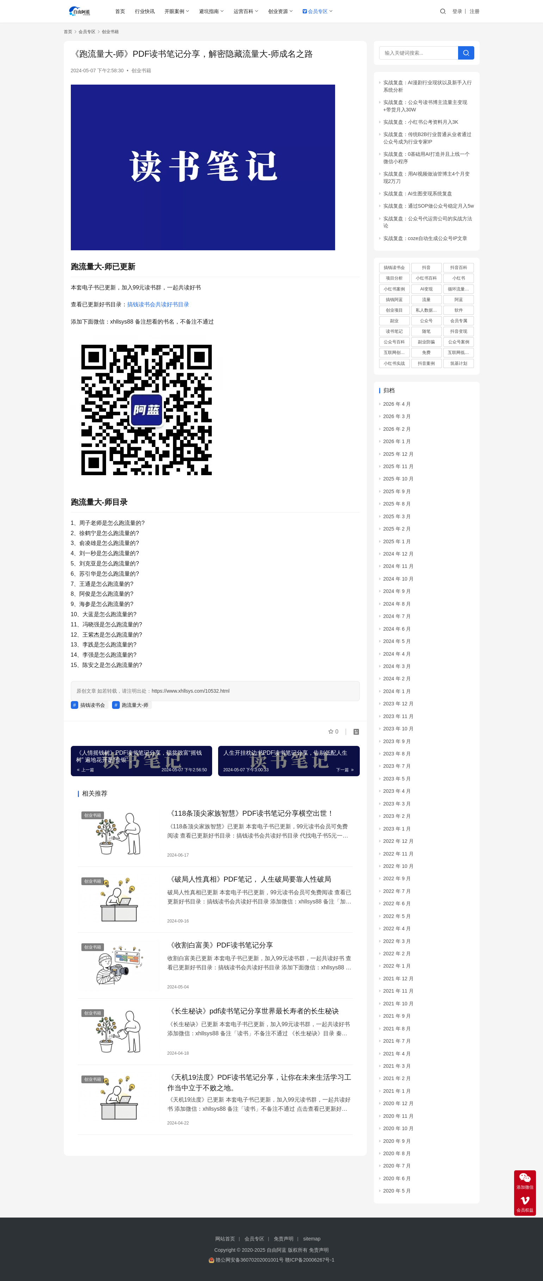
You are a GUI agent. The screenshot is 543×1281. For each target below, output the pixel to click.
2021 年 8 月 (397, 1028)
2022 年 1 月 (397, 966)
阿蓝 (459, 299)
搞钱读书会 (92, 705)
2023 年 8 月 (397, 753)
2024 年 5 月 (397, 641)
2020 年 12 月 (398, 1103)
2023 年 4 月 (397, 791)
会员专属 (458, 320)
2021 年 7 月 (397, 1041)
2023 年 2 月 (397, 816)
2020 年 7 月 (397, 1166)
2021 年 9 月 (397, 1016)
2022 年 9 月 (397, 878)
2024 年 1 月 (397, 691)
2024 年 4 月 (397, 654)
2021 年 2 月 (397, 1078)
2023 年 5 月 (397, 779)
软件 (459, 310)
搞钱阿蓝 (394, 299)
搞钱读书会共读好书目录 (158, 304)
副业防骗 (426, 341)
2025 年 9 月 (397, 491)
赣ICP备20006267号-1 (309, 1260)
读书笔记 (394, 331)
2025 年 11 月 (398, 466)
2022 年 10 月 (398, 866)
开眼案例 (174, 11)
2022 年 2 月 (397, 953)
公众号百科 (394, 341)
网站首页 (225, 1239)
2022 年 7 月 (397, 891)
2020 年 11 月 (398, 1116)
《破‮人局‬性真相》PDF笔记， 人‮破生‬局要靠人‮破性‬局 (249, 879)
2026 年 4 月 (397, 404)
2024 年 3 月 (397, 666)
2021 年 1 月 (397, 1091)
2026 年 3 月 (397, 416)
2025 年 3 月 (397, 516)
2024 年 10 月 (398, 579)
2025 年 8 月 (397, 504)
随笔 (426, 331)
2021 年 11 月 (398, 991)
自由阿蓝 (276, 1250)
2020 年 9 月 (397, 1141)
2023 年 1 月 (397, 829)
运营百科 (243, 11)
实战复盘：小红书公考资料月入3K (420, 122)
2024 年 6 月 (397, 629)
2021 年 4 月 (397, 1053)
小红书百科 (426, 278)
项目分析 (394, 278)
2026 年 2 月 (397, 429)
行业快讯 (145, 11)
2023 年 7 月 (397, 766)
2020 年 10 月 (398, 1128)
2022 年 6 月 (397, 903)
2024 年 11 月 (398, 566)
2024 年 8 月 (397, 604)
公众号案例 (458, 341)
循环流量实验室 (461, 289)
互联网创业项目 (397, 352)
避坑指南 (209, 11)
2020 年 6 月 (397, 1178)
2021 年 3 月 (397, 1066)
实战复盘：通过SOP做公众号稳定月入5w (428, 206)
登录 (457, 11)
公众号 (426, 320)
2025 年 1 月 (397, 541)
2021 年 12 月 (398, 978)
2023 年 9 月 (397, 741)
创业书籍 (141, 70)
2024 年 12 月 (398, 554)
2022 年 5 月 (397, 916)
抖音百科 (458, 267)
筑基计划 (458, 363)
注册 (475, 11)
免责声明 (284, 1239)
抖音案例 (426, 363)
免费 (426, 352)
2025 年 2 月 (397, 529)
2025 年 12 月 (398, 454)
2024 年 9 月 (397, 591)
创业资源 (278, 11)
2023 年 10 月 (398, 728)
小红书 (458, 278)
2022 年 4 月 (397, 928)
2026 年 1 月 (397, 441)
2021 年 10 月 (398, 1003)
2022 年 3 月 (397, 941)
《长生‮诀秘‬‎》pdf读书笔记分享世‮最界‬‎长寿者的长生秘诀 (253, 1011)
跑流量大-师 (135, 705)
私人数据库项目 (429, 310)
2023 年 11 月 (398, 716)
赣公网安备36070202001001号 (250, 1260)
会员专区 (315, 11)
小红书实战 (394, 363)
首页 (120, 11)
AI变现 (426, 289)
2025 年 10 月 (398, 479)
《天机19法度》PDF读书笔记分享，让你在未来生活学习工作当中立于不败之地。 (259, 1082)
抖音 (426, 267)
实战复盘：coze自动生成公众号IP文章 (425, 238)
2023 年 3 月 (397, 804)
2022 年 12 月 (398, 841)
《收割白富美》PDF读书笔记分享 (220, 945)
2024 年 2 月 (397, 678)
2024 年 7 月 (397, 616)
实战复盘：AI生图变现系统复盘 (417, 193)
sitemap (312, 1239)
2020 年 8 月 (397, 1153)
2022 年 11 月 (398, 854)
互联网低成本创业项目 (461, 352)
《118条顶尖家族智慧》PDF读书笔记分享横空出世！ (250, 813)
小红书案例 (394, 289)
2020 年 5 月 (397, 1191)
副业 (394, 320)
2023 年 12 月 (398, 703)
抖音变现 (458, 331)
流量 (426, 299)
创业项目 (394, 310)
